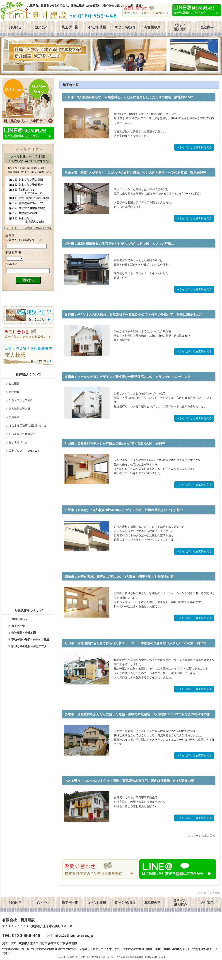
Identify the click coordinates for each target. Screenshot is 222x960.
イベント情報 (97, 29)
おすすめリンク (18, 442)
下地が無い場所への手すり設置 (30, 639)
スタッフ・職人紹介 (180, 29)
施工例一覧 (69, 29)
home (14, 29)
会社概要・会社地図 (23, 632)
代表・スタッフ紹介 (21, 400)
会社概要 (208, 29)
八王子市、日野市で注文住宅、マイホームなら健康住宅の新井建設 (110, 957)
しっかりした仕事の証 (22, 434)
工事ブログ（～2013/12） (24, 450)
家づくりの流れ (125, 29)
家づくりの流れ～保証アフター (30, 646)
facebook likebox (29, 532)
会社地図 (14, 392)
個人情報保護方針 (19, 408)
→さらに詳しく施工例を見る (194, 147)
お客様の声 (152, 29)
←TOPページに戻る (207, 893)
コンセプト (42, 29)
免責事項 (14, 417)
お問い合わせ (19, 619)
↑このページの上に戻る (200, 835)
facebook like (112, 850)
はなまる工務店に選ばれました (28, 425)
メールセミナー (28, 266)
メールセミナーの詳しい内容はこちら (29, 228)
